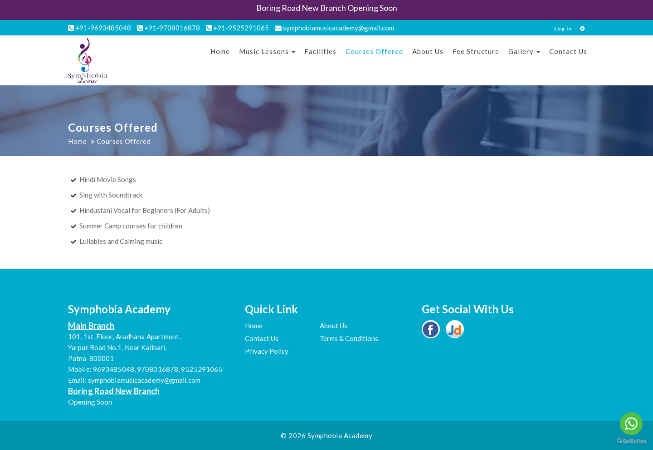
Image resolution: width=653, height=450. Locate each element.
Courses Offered (374, 51)
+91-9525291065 (237, 28)
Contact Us (568, 51)
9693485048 (113, 369)
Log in (563, 28)
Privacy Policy (266, 351)
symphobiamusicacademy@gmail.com (334, 28)
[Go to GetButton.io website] (631, 441)
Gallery (524, 51)
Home (220, 51)
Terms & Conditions (349, 338)
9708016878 (157, 369)
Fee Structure (476, 51)
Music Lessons (267, 51)
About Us (427, 51)
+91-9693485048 (99, 28)
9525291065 (201, 369)
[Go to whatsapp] (631, 423)
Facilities (320, 51)
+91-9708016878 (168, 28)
